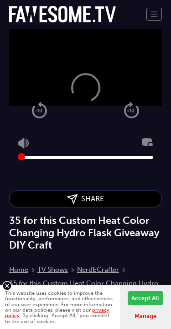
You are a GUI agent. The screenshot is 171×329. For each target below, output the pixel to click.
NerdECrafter (98, 269)
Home (18, 269)
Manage (145, 316)
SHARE (85, 199)
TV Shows (52, 269)
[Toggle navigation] (154, 14)
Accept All (145, 298)
